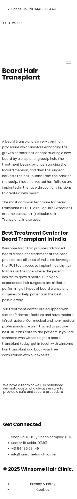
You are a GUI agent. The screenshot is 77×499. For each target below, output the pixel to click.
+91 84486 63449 (42, 9)
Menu (68, 62)
